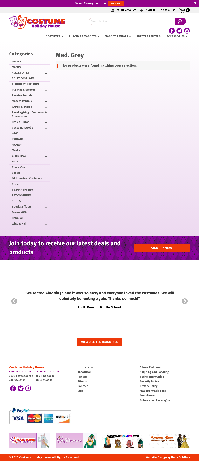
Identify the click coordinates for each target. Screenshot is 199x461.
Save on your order (99, 3)
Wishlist (167, 10)
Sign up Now (161, 248)
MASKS (16, 67)
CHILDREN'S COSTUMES (26, 84)
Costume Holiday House (26, 367)
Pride (15, 184)
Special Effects (21, 206)
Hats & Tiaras (20, 122)
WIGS (15, 133)
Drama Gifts (20, 212)
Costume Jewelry (22, 127)
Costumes (53, 36)
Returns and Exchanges (155, 400)
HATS (15, 161)
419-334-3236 (17, 380)
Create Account (123, 10)
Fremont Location (20, 371)
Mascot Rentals (116, 36)
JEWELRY (17, 61)
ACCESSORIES (175, 36)
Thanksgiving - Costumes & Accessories (29, 114)
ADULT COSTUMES (23, 78)
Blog (81, 391)
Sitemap (83, 381)
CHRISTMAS (19, 156)
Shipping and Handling (154, 372)
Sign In (147, 10)
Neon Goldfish (180, 457)
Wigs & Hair (19, 223)
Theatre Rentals (149, 36)
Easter (16, 173)
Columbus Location (47, 371)
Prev (14, 301)
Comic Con (18, 167)
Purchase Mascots (83, 36)
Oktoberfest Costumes (27, 178)
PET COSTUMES (21, 195)
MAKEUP (17, 144)
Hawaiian (17, 218)
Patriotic (17, 139)
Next (185, 301)
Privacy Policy (148, 386)
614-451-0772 (43, 380)
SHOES (16, 201)
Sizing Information (152, 376)
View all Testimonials (99, 342)
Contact (83, 386)
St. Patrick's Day (22, 189)
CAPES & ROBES (22, 106)
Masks (16, 150)
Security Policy (149, 381)
